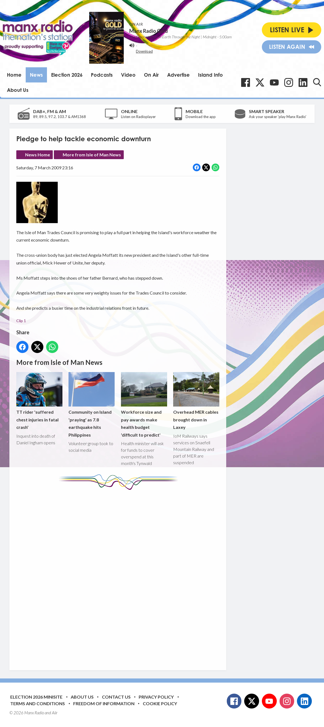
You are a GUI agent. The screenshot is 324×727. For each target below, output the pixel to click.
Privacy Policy (156, 696)
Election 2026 (67, 75)
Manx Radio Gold (148, 31)
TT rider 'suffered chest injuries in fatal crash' (39, 401)
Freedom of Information (104, 703)
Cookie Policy (160, 703)
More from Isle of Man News (92, 154)
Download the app (201, 116)
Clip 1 (21, 320)
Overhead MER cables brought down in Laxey (196, 401)
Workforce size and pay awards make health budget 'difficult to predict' (144, 404)
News (36, 75)
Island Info (210, 75)
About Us (17, 90)
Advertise (178, 75)
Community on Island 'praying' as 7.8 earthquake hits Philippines (92, 404)
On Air (151, 75)
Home (14, 75)
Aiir (54, 712)
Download (144, 51)
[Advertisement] (119, 575)
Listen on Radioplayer (138, 116)
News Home (37, 154)
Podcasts (102, 75)
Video (128, 75)
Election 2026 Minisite (36, 696)
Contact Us (116, 696)
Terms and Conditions (37, 703)
